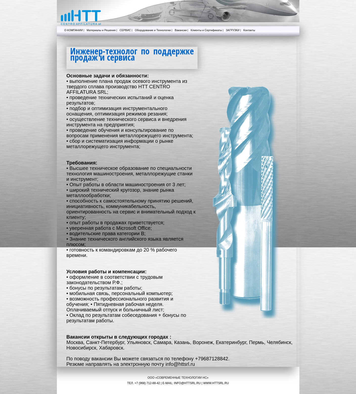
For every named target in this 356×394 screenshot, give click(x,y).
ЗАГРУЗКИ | (233, 30)
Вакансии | (181, 30)
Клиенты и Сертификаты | (207, 30)
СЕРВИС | (126, 30)
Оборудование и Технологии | (153, 30)
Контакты (249, 30)
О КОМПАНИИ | (74, 30)
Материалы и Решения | (102, 30)
